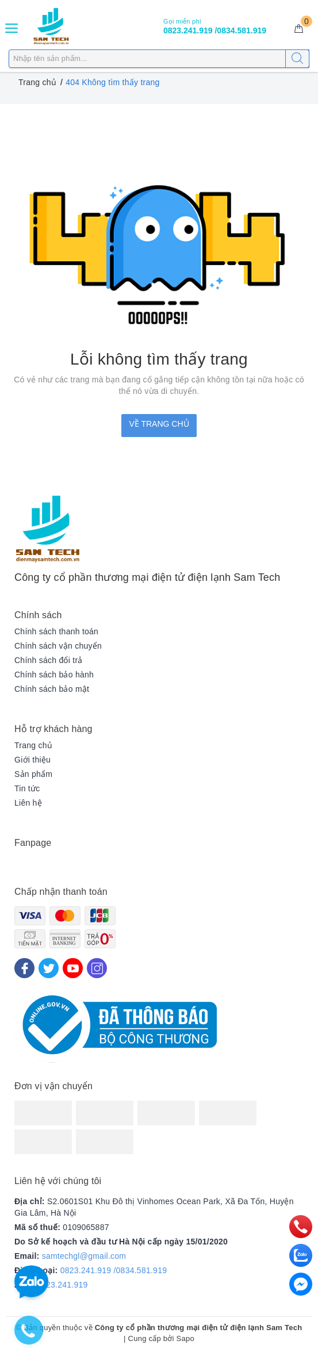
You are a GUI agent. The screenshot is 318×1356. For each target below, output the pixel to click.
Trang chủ (33, 745)
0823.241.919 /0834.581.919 (113, 1270)
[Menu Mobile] (12, 26)
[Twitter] (49, 968)
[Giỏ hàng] (298, 29)
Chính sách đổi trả (48, 660)
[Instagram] (97, 968)
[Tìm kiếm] (297, 58)
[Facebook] (24, 968)
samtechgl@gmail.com (84, 1256)
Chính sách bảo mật (51, 689)
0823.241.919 (62, 1284)
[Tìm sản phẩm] (159, 58)
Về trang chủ (159, 423)
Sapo (185, 1338)
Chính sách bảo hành (54, 674)
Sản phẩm (33, 774)
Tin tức (27, 788)
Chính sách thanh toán (56, 631)
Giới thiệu (32, 759)
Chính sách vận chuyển (58, 645)
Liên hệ (28, 802)
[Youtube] (73, 968)
